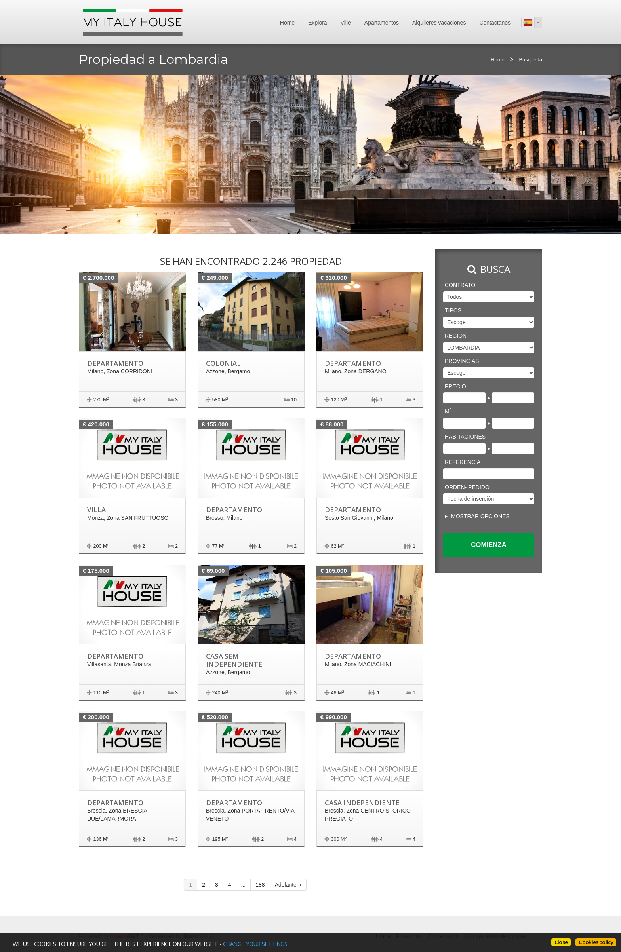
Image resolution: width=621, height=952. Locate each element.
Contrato (460, 285)
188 (260, 885)
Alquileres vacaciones (439, 22)
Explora (317, 22)
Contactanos (495, 22)
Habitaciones (465, 436)
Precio (455, 386)
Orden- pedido (467, 487)
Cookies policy (596, 942)
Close (561, 942)
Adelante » (288, 885)
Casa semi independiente (234, 660)
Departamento (115, 363)
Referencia (462, 462)
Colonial (223, 363)
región (456, 336)
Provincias (462, 361)
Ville (346, 22)
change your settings (255, 944)
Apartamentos (381, 22)
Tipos (453, 310)
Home (287, 22)
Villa (96, 509)
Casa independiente (362, 802)
